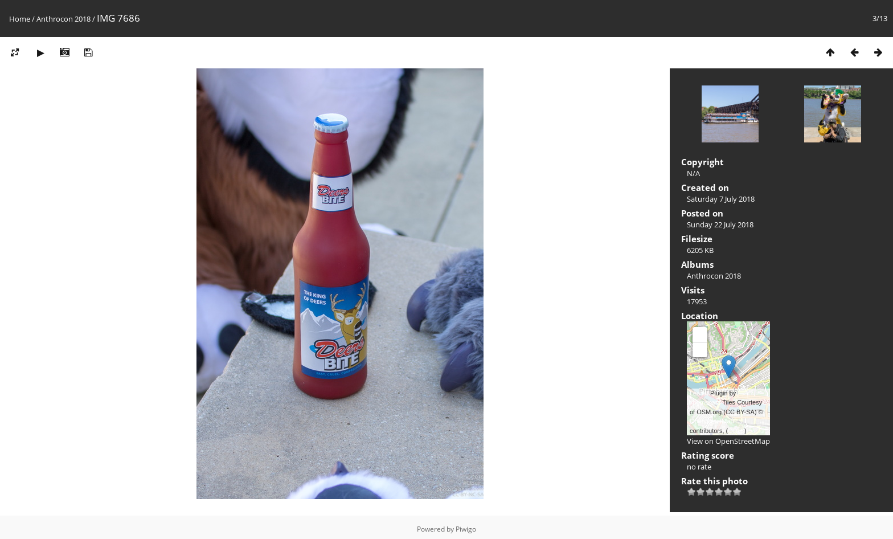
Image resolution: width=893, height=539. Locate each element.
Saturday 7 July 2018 (721, 199)
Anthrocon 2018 (63, 19)
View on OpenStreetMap (728, 441)
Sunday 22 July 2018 (720, 224)
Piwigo (466, 529)
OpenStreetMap (712, 421)
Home (19, 19)
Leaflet (699, 393)
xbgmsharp (705, 402)
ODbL (736, 430)
